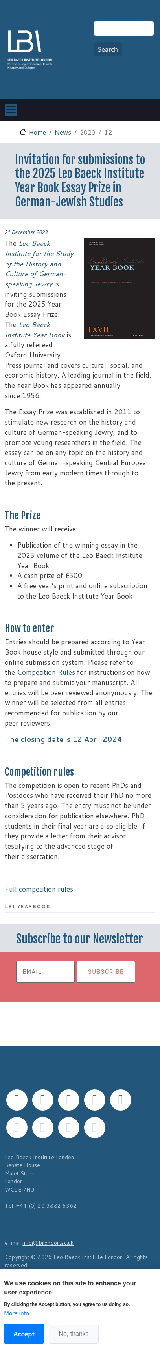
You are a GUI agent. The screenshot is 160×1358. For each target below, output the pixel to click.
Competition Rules (46, 672)
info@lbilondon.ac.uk (48, 1242)
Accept (24, 1334)
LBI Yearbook (27, 906)
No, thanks (73, 1333)
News (63, 132)
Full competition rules (39, 889)
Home (37, 132)
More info (16, 1313)
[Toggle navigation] (11, 110)
